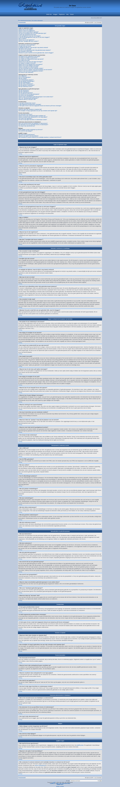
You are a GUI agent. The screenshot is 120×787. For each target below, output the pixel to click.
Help (67, 14)
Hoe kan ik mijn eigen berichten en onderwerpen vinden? (32, 119)
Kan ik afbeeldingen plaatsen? (26, 80)
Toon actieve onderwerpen (37, 20)
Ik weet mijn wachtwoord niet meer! (27, 34)
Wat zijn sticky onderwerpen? (25, 84)
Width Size (49, 14)
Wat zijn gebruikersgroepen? (25, 92)
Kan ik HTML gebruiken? (24, 77)
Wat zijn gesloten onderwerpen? (26, 85)
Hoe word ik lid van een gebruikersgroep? (28, 94)
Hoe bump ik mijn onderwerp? (25, 72)
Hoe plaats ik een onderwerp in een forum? (29, 56)
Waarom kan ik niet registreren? (26, 40)
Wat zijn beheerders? (23, 90)
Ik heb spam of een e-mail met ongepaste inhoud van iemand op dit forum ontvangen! (39, 105)
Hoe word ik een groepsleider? (26, 95)
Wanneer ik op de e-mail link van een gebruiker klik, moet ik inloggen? (36, 52)
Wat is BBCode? (22, 76)
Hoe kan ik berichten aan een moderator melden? (30, 68)
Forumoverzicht (22, 22)
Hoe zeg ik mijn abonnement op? (26, 126)
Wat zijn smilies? (22, 78)
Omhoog (20, 153)
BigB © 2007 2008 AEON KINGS (63, 783)
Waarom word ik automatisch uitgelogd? (28, 32)
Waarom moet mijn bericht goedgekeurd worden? (30, 71)
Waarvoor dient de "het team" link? (27, 99)
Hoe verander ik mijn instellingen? (26, 45)
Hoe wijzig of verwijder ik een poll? (27, 63)
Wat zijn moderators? (23, 91)
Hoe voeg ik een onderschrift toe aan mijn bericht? (31, 59)
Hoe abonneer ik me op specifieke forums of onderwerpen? (33, 124)
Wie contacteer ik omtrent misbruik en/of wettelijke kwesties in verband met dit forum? (39, 137)
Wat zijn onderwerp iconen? (25, 86)
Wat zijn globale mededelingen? (26, 81)
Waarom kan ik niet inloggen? (25, 29)
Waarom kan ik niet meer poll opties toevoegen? (30, 61)
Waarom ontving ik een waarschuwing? (28, 67)
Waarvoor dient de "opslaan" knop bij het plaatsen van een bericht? (35, 69)
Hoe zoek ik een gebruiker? (25, 118)
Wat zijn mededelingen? (24, 82)
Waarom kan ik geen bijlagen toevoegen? (28, 65)
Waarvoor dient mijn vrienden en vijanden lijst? (30, 109)
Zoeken (72, 14)
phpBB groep (80, 745)
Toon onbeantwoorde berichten (24, 20)
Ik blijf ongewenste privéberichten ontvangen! (29, 104)
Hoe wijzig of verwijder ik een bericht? (27, 57)
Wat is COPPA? (22, 38)
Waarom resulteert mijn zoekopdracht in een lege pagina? (32, 117)
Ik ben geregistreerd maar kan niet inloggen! (29, 36)
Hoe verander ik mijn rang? (25, 51)
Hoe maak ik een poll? (24, 60)
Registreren (62, 14)
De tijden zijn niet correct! (24, 46)
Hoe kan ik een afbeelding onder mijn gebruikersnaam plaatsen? (34, 50)
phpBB (54, 782)
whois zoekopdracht (40, 765)
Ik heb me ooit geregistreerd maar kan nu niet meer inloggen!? (34, 37)
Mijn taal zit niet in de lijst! (24, 49)
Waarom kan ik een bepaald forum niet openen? (30, 64)
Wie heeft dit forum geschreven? (26, 134)
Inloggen (55, 14)
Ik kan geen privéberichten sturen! (27, 103)
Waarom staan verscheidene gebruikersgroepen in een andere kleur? (35, 96)
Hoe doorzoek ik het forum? (25, 114)
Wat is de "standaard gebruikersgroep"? (28, 98)
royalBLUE (52, 783)
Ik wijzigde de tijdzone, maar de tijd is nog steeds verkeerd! (33, 47)
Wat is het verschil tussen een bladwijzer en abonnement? (33, 123)
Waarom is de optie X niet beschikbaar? (28, 136)
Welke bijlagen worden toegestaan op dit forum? (30, 129)
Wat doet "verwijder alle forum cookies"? (28, 41)
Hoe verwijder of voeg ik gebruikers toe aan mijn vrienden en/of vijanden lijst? (37, 110)
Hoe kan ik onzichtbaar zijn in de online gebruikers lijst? (32, 33)
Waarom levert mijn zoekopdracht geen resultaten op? (32, 115)
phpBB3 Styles (60, 784)
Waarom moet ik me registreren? (26, 30)
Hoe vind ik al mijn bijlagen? (25, 131)
